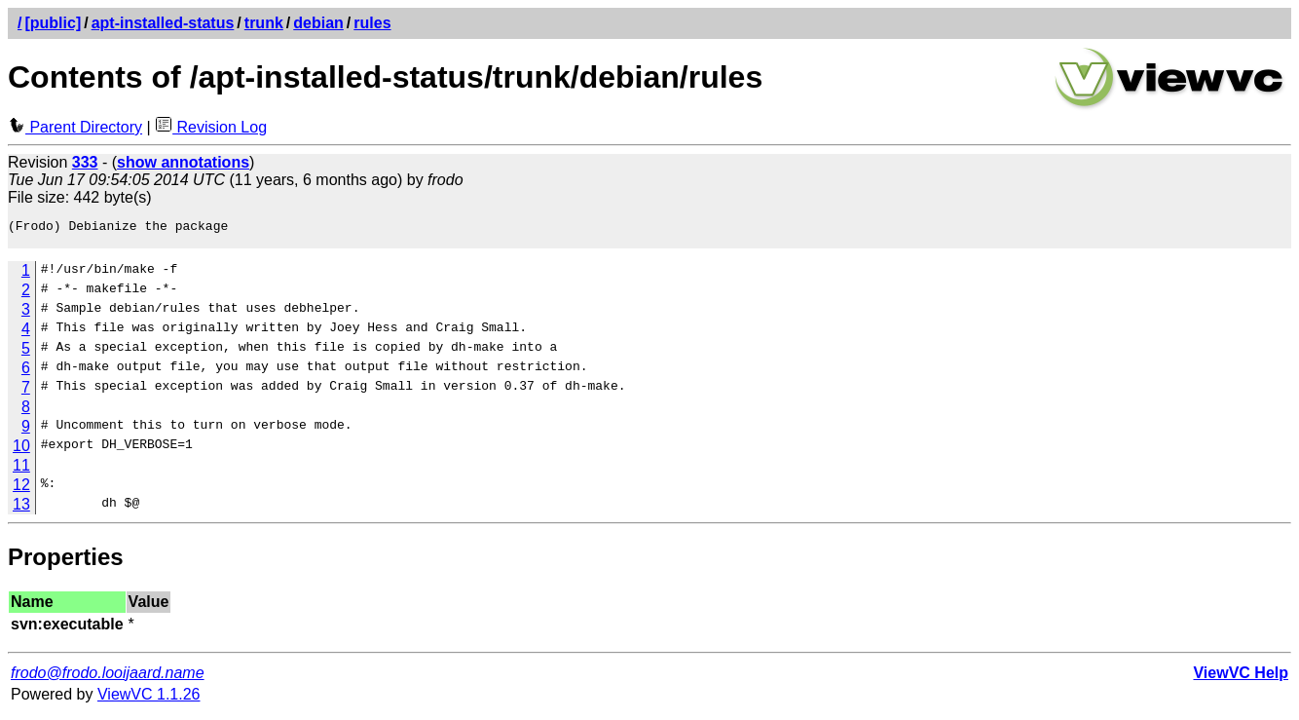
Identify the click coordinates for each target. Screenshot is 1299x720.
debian (318, 23)
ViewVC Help (1240, 678)
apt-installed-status (163, 23)
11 (21, 471)
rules (371, 23)
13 (21, 510)
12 (21, 490)
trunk (263, 23)
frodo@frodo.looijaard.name (107, 678)
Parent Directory (75, 127)
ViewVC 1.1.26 (149, 700)
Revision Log (211, 127)
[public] (52, 23)
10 (21, 451)
